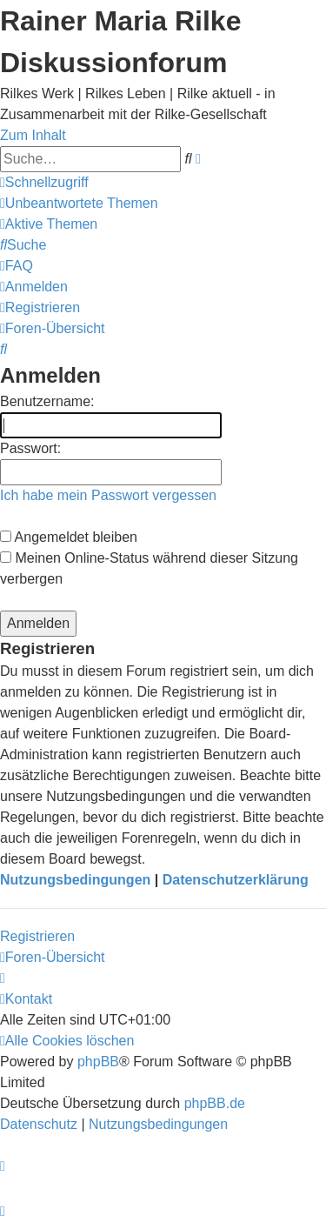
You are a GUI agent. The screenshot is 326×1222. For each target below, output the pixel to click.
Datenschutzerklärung (236, 879)
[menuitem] (79, 203)
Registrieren (37, 936)
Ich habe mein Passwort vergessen (108, 495)
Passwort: (30, 448)
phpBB (98, 1061)
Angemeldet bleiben (68, 537)
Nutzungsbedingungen (75, 879)
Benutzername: (47, 401)
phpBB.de (214, 1103)
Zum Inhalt (33, 135)
